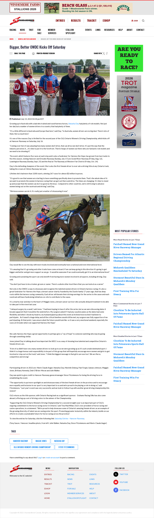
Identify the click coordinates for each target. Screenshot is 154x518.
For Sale (39, 31)
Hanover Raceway (20, 441)
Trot (31, 29)
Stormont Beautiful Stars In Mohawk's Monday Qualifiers (128, 281)
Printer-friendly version (46, 53)
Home (47, 498)
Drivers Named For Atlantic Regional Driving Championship (128, 257)
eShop (106, 20)
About (130, 29)
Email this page (19, 53)
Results (76, 20)
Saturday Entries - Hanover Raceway (69, 418)
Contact (140, 29)
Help (120, 29)
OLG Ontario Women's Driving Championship (32, 447)
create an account (52, 457)
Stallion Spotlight (70, 31)
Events (88, 29)
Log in (40, 457)
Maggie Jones (41, 441)
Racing (13, 29)
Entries (60, 20)
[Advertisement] (129, 188)
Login (136, 20)
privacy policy (126, 513)
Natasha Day (73, 123)
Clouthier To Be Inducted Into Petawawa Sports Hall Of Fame (128, 313)
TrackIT (92, 20)
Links (97, 29)
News (22, 29)
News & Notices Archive (27, 39)
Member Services (52, 31)
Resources (109, 29)
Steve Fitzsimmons (66, 447)
